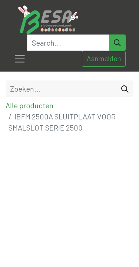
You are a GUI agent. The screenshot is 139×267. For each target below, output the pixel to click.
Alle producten (29, 105)
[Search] (117, 42)
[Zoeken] (124, 88)
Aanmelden (104, 58)
